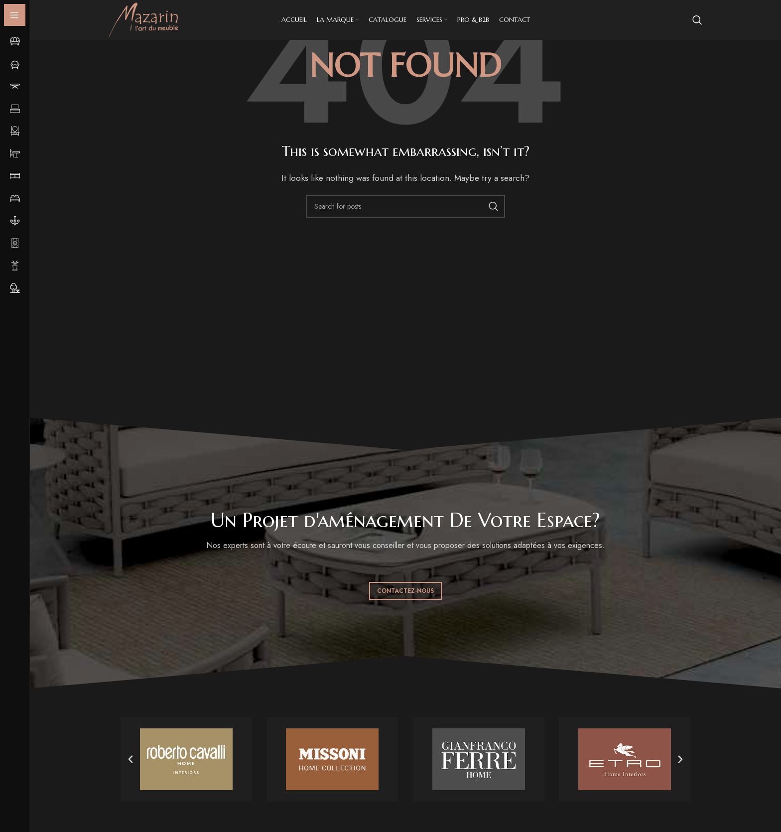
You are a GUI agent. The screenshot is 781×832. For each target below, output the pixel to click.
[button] (130, 759)
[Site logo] (143, 19)
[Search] (697, 20)
